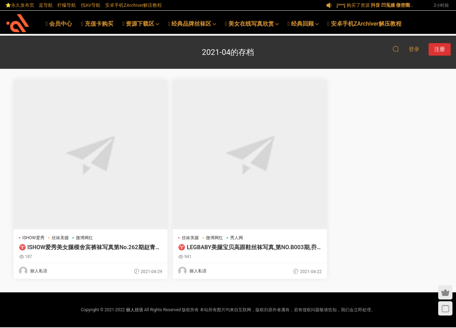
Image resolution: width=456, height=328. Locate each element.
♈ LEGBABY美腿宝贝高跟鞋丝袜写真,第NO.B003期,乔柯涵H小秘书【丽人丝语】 (173, 247)
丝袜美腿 (60, 237)
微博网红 (85, 237)
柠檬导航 (66, 5)
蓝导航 (46, 5)
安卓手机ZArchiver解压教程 (133, 5)
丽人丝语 (134, 310)
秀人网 (186, 237)
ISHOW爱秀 (34, 237)
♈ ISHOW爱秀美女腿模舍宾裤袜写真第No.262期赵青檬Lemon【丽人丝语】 (64, 247)
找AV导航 (90, 5)
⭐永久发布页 (19, 5)
